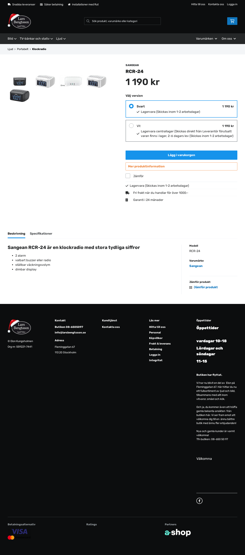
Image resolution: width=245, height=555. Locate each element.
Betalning (155, 349)
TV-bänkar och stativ (36, 38)
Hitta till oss (198, 4)
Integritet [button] (156, 360)
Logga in (232, 4)
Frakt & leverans (160, 343)
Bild (12, 38)
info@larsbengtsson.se (70, 332)
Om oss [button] (229, 38)
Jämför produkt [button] (203, 288)
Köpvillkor (156, 338)
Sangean (196, 266)
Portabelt (22, 49)
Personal (155, 332)
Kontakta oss (216, 4)
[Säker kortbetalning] (19, 534)
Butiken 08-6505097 (69, 327)
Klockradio (39, 49)
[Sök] (122, 21)
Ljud (61, 38)
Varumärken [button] (206, 38)
